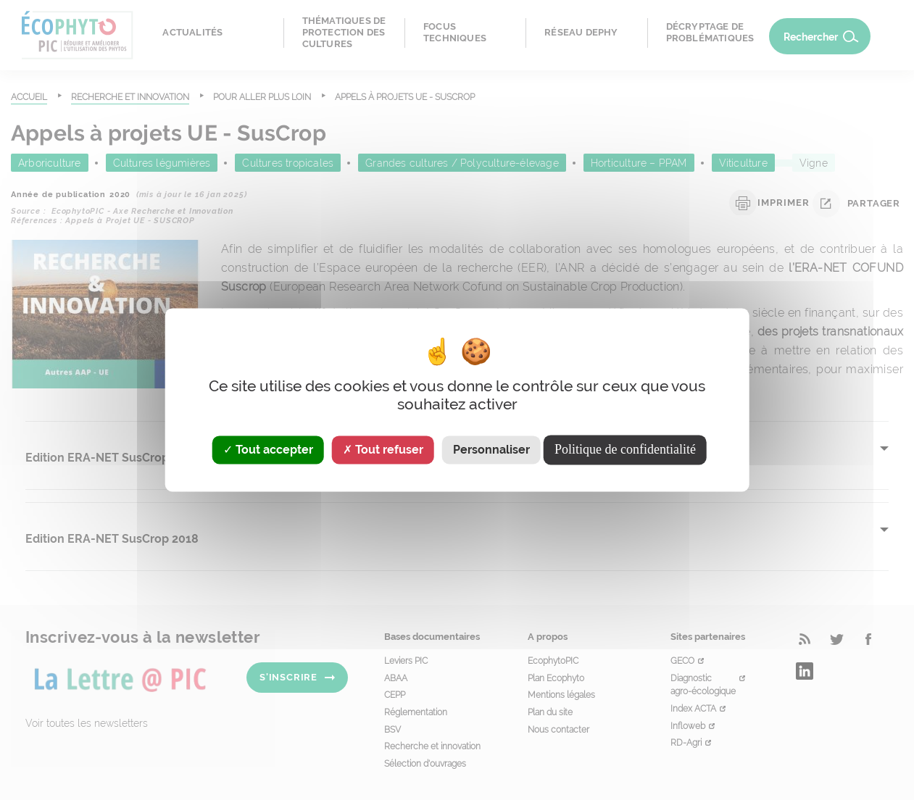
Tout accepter (268, 450)
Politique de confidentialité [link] (625, 449)
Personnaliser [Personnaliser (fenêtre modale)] (491, 450)
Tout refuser (383, 450)
